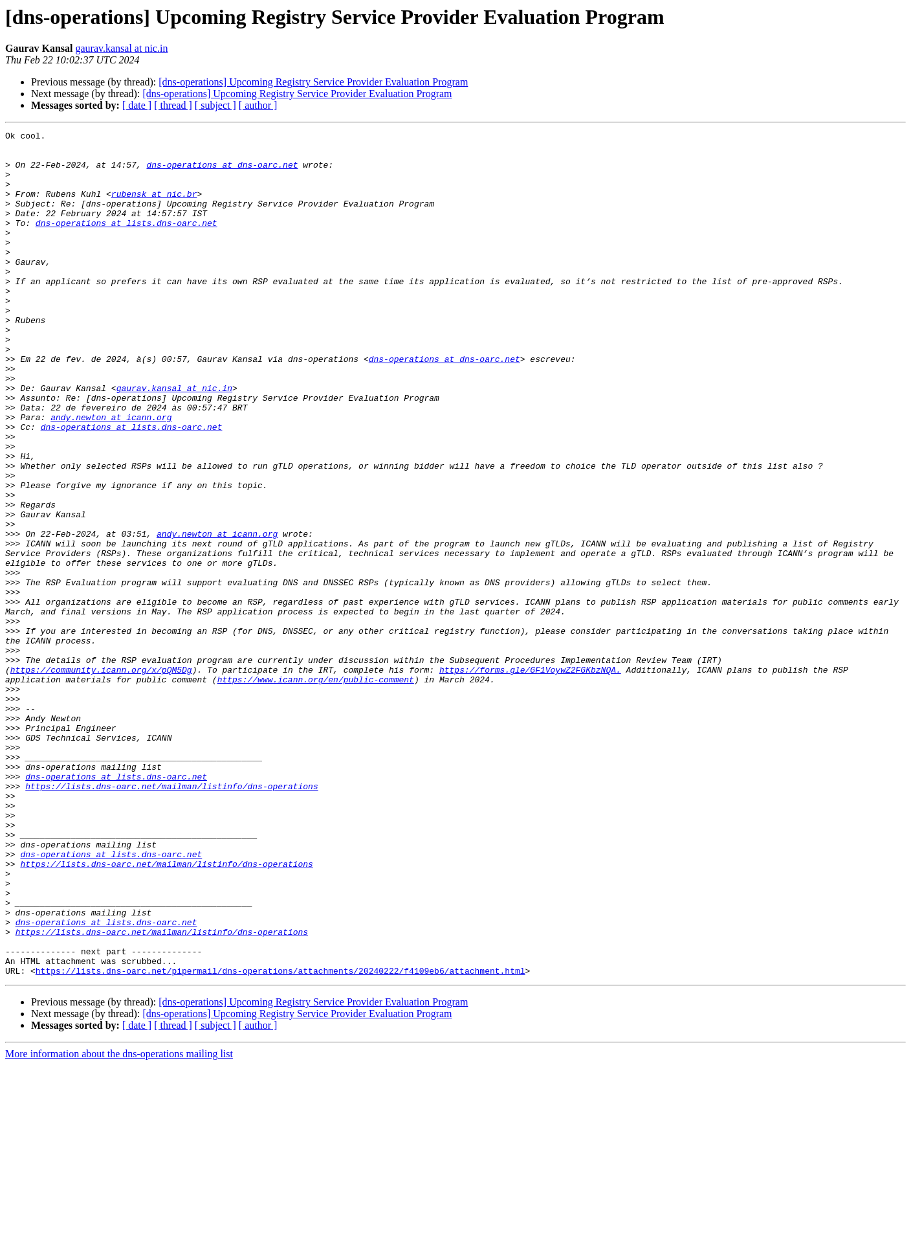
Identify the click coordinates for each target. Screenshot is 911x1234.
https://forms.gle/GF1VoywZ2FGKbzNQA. (530, 778)
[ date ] (136, 105)
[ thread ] (173, 105)
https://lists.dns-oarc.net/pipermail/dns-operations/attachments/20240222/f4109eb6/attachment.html (280, 1139)
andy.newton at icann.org (110, 475)
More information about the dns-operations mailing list (119, 1222)
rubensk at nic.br (154, 207)
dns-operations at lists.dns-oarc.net (126, 242)
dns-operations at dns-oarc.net (222, 172)
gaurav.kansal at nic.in (121, 48)
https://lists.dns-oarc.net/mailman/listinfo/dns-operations (171, 918)
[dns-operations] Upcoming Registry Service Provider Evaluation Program (313, 81)
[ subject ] (215, 105)
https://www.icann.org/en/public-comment (315, 790)
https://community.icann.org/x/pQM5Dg (101, 778)
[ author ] (258, 105)
